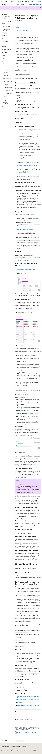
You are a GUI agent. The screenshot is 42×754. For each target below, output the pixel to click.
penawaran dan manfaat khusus (31, 129)
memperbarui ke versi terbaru (27, 229)
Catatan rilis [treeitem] (6, 70)
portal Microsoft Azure (25, 268)
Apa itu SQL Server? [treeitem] (6, 24)
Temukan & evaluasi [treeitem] (8, 87)
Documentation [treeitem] (6, 67)
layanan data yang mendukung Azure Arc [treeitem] (7, 103)
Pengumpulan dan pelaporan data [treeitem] (7, 98)
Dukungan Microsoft (25, 379)
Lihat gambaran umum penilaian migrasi (23, 30)
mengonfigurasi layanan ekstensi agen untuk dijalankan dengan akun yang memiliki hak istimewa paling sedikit (27, 259)
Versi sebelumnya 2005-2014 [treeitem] (7, 21)
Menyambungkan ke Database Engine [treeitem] (6, 30)
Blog (15, 749)
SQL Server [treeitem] (4, 18)
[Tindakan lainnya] (40, 12)
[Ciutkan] (11, 12)
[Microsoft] (2, 1)
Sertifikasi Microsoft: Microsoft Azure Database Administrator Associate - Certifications (27, 733)
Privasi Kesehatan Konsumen (6, 750)
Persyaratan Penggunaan (17, 750)
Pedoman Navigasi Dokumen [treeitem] (7, 20)
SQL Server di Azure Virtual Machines (30, 165)
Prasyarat (17, 27)
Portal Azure (30, 4)
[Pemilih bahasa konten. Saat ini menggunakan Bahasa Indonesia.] (5, 746)
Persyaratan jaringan (29, 235)
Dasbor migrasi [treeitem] (7, 85)
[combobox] (7, 14)
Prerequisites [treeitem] (6, 72)
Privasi (26, 749)
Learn (16, 12)
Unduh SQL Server (37, 4)
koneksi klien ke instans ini (27, 525)
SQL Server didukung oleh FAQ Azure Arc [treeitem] (7, 95)
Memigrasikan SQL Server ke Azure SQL (25, 702)
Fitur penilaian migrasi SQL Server (22, 26)
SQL (19, 12)
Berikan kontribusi (21, 749)
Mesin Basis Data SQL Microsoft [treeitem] (6, 27)
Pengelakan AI (3, 749)
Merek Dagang (25, 750)
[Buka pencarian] (37, 1)
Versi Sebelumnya (10, 749)
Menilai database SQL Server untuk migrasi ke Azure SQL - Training (26, 726)
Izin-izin (17, 28)
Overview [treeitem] (5, 69)
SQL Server (23, 12)
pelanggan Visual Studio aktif (33, 176)
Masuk (39, 1)
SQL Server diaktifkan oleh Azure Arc (24, 703)
